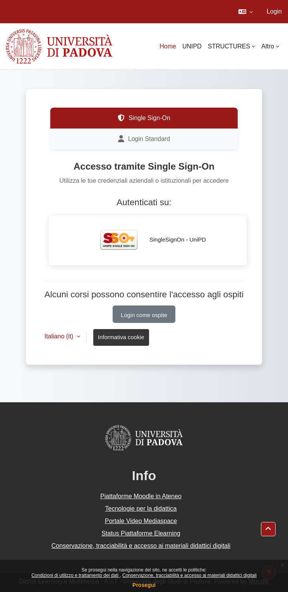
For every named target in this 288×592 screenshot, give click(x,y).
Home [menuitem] (167, 46)
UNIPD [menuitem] (192, 46)
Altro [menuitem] (267, 46)
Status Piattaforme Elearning (140, 533)
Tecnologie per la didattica (141, 508)
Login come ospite (144, 315)
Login (274, 11)
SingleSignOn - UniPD (148, 240)
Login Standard (144, 139)
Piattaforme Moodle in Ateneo (141, 496)
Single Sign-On (144, 118)
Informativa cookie (121, 337)
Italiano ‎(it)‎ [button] (60, 336)
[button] (245, 11)
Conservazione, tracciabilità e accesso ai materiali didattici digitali (189, 575)
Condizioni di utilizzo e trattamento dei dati (75, 575)
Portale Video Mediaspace (141, 521)
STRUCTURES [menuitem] (229, 46)
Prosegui (144, 585)
